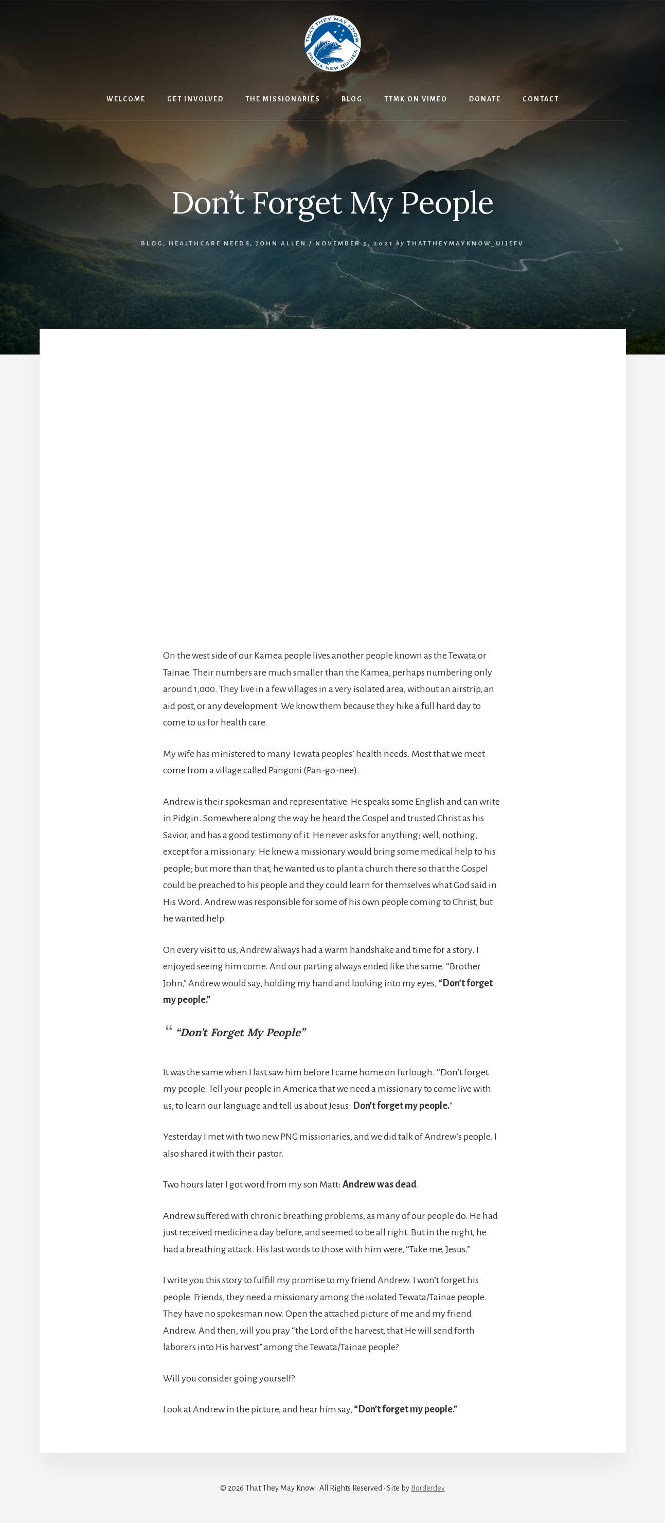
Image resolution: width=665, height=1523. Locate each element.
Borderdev (428, 1488)
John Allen (281, 243)
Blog (152, 243)
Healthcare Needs (209, 243)
